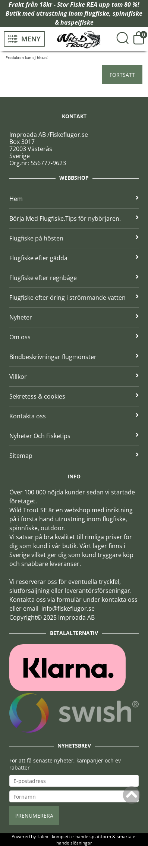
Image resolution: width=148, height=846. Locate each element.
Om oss (74, 337)
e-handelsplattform (91, 836)
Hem (74, 199)
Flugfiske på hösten (74, 238)
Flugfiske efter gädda (74, 258)
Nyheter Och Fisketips (74, 436)
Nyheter (74, 317)
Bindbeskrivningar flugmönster (74, 357)
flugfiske (96, 13)
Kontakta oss (74, 416)
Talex (42, 836)
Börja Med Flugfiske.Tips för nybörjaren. (74, 218)
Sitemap (74, 456)
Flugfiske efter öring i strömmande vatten (74, 297)
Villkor (74, 376)
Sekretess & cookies (74, 396)
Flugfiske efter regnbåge (74, 278)
